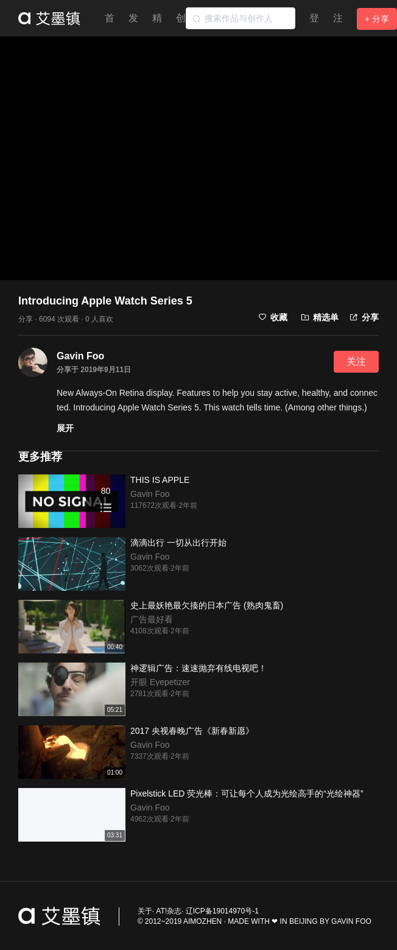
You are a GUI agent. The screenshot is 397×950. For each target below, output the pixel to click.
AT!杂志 (168, 911)
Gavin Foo (80, 356)
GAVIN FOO (351, 921)
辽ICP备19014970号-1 (222, 911)
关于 (145, 911)
